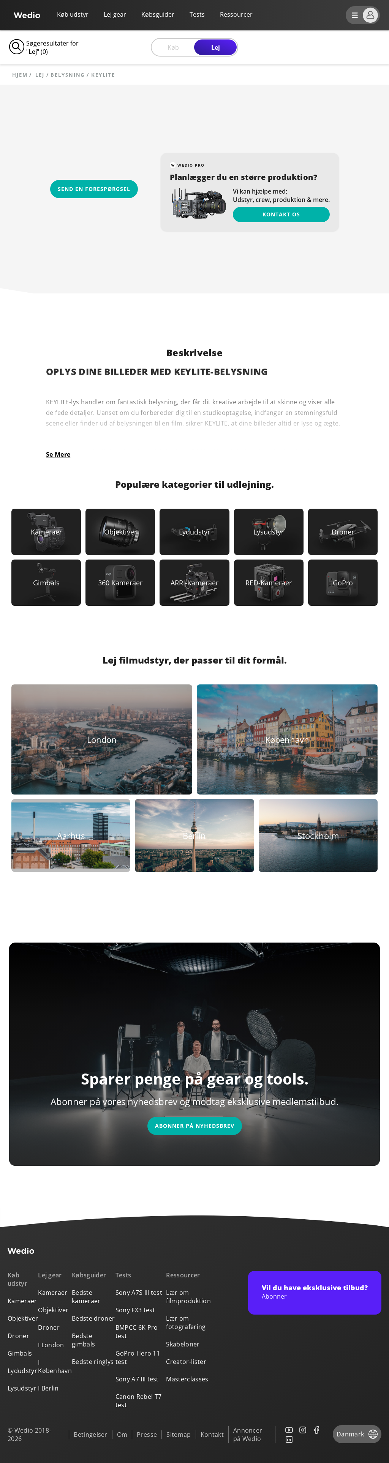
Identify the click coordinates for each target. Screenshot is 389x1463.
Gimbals (20, 1353)
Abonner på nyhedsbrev (194, 1125)
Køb (173, 47)
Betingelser (91, 1434)
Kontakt (212, 1434)
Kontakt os (281, 214)
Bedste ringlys (93, 1361)
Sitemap (178, 1434)
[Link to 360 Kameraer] (120, 583)
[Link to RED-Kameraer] (269, 583)
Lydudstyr (22, 1371)
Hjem (20, 75)
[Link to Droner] (343, 532)
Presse (147, 1434)
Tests (197, 14)
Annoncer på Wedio (247, 1434)
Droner (18, 1336)
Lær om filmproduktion (188, 1296)
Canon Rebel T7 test (138, 1400)
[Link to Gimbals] (46, 583)
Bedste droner (93, 1318)
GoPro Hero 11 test (137, 1357)
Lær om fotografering (186, 1322)
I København (55, 1366)
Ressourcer (183, 1275)
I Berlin (48, 1388)
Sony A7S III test (138, 1292)
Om (122, 1434)
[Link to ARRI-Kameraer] (194, 583)
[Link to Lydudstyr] (194, 532)
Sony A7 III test (137, 1379)
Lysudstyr (22, 1388)
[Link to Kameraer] (46, 532)
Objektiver (23, 1318)
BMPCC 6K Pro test (136, 1331)
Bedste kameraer (86, 1296)
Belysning (68, 75)
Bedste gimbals (83, 1340)
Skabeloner (182, 1344)
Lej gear (115, 14)
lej (39, 75)
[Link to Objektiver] (120, 532)
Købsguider (157, 14)
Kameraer (22, 1301)
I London (51, 1345)
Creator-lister (186, 1361)
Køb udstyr (73, 14)
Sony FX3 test (135, 1310)
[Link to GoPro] (343, 583)
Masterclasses (187, 1379)
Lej (215, 47)
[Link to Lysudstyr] (269, 532)
